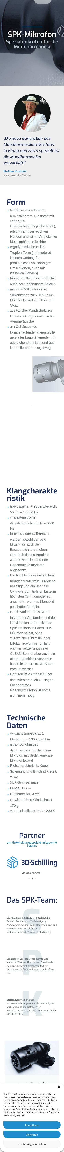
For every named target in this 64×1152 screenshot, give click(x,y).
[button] (59, 1087)
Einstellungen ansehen (32, 1144)
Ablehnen (32, 1134)
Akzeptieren (32, 1125)
